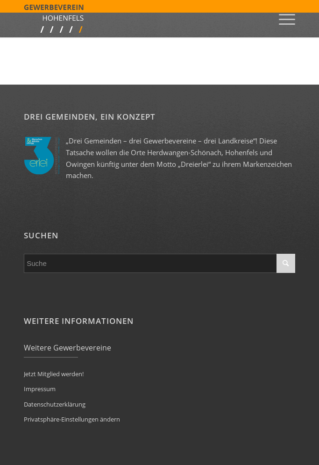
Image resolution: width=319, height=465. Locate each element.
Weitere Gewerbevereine (67, 348)
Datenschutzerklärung (54, 404)
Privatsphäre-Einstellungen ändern (72, 419)
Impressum (40, 389)
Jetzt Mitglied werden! (54, 374)
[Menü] (282, 18)
